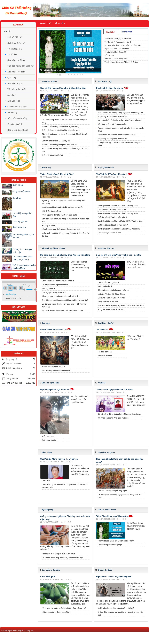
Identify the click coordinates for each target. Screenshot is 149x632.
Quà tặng (11, 77)
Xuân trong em (48, 436)
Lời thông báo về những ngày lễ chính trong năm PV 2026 (119, 496)
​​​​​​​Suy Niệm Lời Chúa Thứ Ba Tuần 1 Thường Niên (118, 213)
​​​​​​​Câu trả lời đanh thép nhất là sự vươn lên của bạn (62, 558)
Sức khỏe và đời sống (17, 118)
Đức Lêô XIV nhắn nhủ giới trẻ (115, 59)
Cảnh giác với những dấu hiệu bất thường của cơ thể (64, 608)
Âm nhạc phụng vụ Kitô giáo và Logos (113, 418)
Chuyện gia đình (14, 124)
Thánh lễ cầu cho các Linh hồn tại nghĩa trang (61, 130)
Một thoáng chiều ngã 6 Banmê (116, 49)
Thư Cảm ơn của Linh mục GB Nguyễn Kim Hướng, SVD (65, 300)
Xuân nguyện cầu (49, 440)
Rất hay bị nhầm (48, 225)
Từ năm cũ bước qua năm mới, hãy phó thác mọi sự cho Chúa (121, 129)
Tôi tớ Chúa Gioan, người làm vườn (55, 70)
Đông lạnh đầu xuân (22, 191)
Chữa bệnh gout (47, 577)
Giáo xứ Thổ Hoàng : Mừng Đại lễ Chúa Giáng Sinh (63, 88)
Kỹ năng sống (13, 101)
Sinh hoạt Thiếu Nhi (16, 72)
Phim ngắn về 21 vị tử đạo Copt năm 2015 (59, 215)
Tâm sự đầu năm (49, 288)
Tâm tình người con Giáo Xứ (20, 66)
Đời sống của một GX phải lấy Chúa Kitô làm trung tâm (65, 255)
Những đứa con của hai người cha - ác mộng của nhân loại (120, 613)
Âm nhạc (11, 95)
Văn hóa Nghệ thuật (16, 89)
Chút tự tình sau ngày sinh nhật (55, 285)
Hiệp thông (12, 112)
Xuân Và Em (18, 185)
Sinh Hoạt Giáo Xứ (15, 43)
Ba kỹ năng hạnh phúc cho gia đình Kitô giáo (116, 608)
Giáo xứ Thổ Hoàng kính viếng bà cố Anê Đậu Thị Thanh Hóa (65, 150)
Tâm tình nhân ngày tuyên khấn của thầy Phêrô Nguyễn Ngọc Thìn (65, 135)
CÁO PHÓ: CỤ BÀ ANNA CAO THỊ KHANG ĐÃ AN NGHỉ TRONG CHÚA (64, 486)
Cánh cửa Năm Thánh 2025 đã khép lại (58, 281)
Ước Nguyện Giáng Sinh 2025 (54, 292)
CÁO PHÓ (46, 481)
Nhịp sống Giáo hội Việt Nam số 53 (112, 139)
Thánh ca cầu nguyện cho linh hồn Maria (114, 389)
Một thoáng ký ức (105, 286)
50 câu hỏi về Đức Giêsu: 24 (53, 367)
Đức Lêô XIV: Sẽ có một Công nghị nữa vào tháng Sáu (120, 112)
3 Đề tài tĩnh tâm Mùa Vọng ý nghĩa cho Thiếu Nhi (118, 255)
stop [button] (21, 288)
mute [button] (24, 289)
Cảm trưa (17, 198)
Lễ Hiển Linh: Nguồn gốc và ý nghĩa (112, 491)
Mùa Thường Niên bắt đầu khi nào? (56, 370)
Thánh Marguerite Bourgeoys (110, 545)
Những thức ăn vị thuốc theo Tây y (56, 612)
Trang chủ (45, 23)
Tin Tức (7, 31)
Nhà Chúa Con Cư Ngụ (51, 211)
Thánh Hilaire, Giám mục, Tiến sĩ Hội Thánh (121, 62)
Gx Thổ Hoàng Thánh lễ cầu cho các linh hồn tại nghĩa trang (64, 121)
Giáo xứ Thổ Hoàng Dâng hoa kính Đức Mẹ (59, 144)
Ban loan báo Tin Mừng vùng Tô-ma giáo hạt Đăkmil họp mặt (65, 220)
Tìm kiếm (60, 23)
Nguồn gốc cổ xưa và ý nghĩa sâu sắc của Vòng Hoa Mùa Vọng (63, 201)
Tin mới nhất (126, 32)
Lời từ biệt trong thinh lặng (22, 214)
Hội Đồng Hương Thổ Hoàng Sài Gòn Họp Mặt (61, 229)
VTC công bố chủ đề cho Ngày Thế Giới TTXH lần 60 (119, 120)
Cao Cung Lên (11, 294)
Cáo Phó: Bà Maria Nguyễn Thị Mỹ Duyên (59, 459)
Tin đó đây (12, 54)
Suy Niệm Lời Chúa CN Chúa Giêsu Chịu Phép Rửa (119, 229)
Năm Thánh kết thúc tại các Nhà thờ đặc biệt (116, 135)
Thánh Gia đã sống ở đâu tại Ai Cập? (56, 174)
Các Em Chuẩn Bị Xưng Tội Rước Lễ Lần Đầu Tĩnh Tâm (121, 305)
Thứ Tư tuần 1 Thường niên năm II (117, 42)
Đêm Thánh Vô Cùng (13, 298)
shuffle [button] (34, 286)
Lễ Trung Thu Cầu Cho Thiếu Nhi (111, 298)
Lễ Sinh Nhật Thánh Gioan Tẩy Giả (56, 141)
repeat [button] (30, 286)
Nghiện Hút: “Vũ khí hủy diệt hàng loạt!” (114, 577)
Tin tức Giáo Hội (14, 49)
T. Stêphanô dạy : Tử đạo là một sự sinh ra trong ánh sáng (120, 143)
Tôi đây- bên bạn (105, 352)
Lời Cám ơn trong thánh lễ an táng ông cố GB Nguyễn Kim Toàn (64, 305)
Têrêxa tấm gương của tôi (108, 282)
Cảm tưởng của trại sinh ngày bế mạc (113, 290)
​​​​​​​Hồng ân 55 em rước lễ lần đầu (111, 309)
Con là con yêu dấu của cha (109, 233)
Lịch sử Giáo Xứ (14, 37)
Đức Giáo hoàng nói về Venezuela (112, 124)
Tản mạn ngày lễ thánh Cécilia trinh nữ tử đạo (61, 296)
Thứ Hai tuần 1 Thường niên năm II (112, 217)
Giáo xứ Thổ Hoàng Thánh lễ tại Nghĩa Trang (60, 126)
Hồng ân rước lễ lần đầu (108, 302)
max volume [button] (35, 289)
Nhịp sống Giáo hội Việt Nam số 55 (112, 116)
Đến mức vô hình (105, 356)
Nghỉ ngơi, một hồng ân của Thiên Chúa (58, 554)
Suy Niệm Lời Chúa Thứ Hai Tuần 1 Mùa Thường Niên (120, 221)
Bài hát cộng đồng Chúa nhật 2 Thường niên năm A (119, 414)
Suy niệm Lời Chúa (16, 60)
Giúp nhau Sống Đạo (16, 107)
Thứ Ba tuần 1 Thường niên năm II (112, 209)
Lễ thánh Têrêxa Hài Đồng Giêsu (111, 294)
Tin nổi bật (110, 32)
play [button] (10, 288)
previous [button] (5, 288)
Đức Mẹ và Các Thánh (17, 130)
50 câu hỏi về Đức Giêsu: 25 (115, 52)
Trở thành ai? (109, 55)
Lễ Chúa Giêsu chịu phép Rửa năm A (113, 225)
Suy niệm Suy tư (14, 83)
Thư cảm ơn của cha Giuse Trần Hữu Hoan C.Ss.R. (63, 311)
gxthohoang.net (26, 630)
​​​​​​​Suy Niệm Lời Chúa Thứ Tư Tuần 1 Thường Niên (122, 45)
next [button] (15, 288)
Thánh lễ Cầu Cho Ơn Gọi (52, 155)
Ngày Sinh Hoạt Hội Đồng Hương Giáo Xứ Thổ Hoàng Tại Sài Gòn (65, 234)
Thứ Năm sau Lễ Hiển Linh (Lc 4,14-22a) (22, 258)
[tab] (110, 31)
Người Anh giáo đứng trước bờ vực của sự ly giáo (62, 207)
